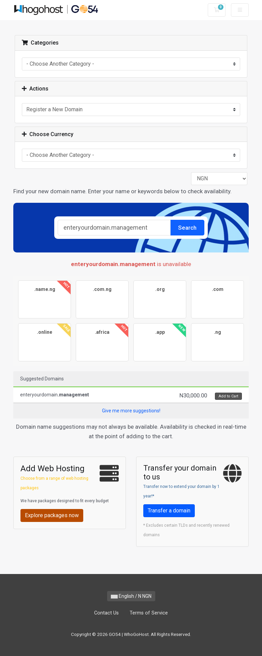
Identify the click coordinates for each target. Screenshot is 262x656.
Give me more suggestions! (131, 410)
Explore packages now (52, 515)
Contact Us (106, 613)
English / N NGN (131, 596)
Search (187, 227)
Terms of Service (149, 613)
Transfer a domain (169, 510)
